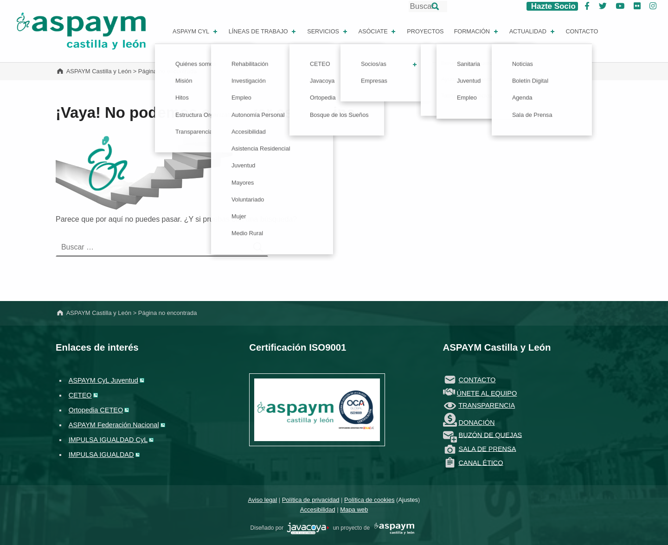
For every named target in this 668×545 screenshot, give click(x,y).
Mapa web (354, 509)
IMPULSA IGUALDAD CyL (108, 439)
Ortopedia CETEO (96, 410)
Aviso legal (262, 499)
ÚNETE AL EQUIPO (487, 393)
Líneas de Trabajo (263, 31)
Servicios (328, 31)
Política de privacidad (311, 499)
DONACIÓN (477, 422)
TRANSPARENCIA (486, 405)
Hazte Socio (552, 6)
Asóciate (378, 31)
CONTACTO (477, 380)
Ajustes (408, 499)
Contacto (581, 31)
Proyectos (425, 31)
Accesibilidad (317, 509)
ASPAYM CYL (196, 31)
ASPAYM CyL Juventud (103, 380)
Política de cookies (369, 499)
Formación (477, 31)
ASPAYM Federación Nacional (114, 425)
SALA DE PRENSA (487, 448)
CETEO (80, 395)
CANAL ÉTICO (481, 462)
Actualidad (532, 31)
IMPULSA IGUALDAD (101, 454)
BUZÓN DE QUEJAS (490, 434)
